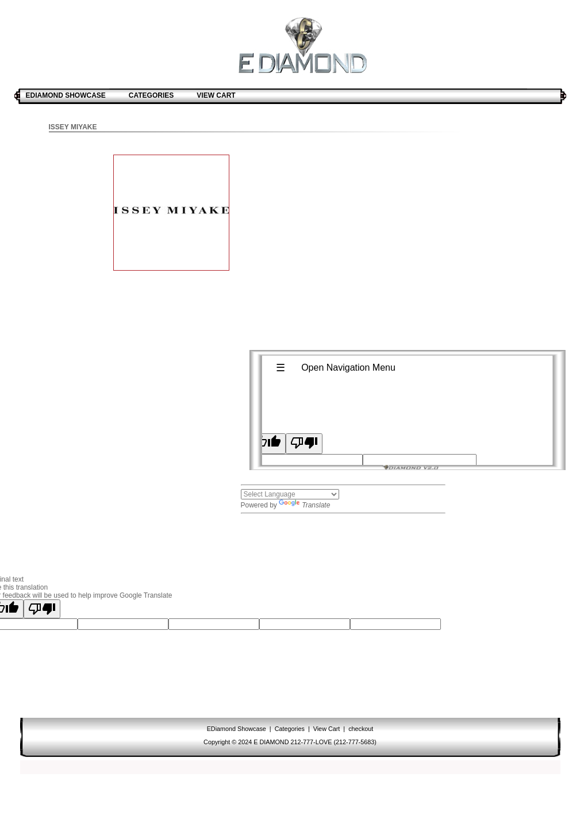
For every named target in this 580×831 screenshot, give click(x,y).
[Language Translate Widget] (290, 494)
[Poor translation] (42, 608)
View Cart (327, 728)
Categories (289, 728)
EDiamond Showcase (237, 728)
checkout (360, 728)
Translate (304, 505)
